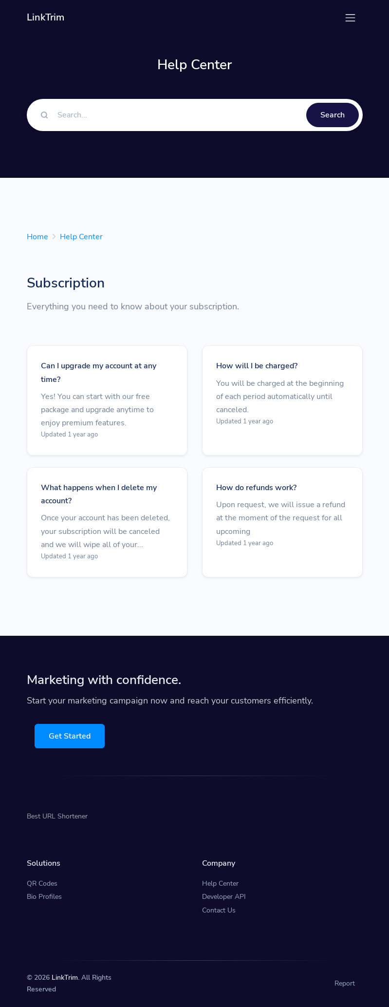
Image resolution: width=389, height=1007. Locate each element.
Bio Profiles (44, 896)
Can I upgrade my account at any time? (98, 372)
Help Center (81, 236)
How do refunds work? (256, 487)
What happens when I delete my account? (99, 494)
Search (332, 115)
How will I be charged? (256, 366)
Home (37, 236)
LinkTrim (65, 977)
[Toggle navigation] (350, 17)
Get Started (70, 736)
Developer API (224, 896)
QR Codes (42, 883)
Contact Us (219, 910)
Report (344, 983)
